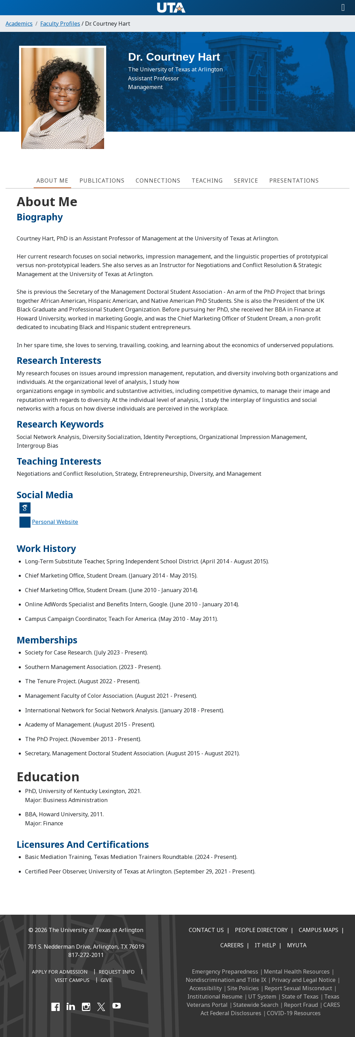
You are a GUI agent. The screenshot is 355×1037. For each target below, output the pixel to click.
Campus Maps (318, 930)
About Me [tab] (52, 180)
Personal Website (55, 522)
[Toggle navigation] (343, 7)
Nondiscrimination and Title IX (226, 980)
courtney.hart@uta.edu (300, 95)
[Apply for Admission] (59, 972)
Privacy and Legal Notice (304, 980)
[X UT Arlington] (101, 1007)
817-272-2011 (86, 955)
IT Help (265, 945)
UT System (262, 996)
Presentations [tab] (294, 180)
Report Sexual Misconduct (298, 988)
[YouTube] (116, 1007)
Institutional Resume (215, 996)
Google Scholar (27, 510)
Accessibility (205, 988)
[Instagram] (86, 1007)
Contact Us (206, 930)
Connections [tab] (158, 180)
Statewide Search (255, 1005)
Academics (19, 23)
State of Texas (300, 996)
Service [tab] (246, 180)
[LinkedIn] (71, 1007)
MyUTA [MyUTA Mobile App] (296, 945)
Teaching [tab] (207, 180)
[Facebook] (55, 1007)
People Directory (261, 930)
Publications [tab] (102, 180)
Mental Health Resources (297, 971)
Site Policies (243, 988)
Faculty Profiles (60, 23)
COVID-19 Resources (294, 1013)
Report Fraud (301, 1005)
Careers (232, 945)
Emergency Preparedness (225, 971)
